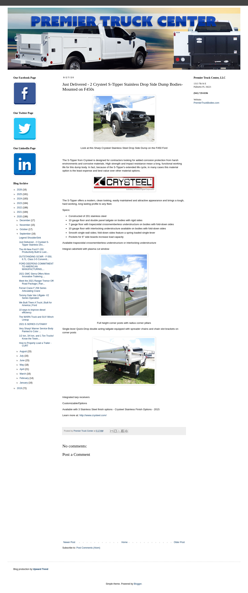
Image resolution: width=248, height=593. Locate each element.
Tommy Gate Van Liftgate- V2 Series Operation (34, 296)
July (22, 356)
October (24, 229)
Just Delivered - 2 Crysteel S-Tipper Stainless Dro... (34, 243)
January (24, 382)
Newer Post (69, 542)
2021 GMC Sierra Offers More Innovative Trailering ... (34, 275)
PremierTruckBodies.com (206, 103)
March (23, 373)
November (25, 225)
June (22, 360)
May (22, 364)
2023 (20, 203)
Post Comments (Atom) (88, 547)
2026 (20, 189)
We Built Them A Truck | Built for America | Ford (35, 304)
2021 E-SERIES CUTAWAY (33, 324)
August (23, 351)
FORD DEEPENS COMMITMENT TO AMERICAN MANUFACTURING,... (36, 266)
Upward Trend (40, 569)
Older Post (179, 542)
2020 (20, 216)
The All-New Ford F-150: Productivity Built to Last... (33, 250)
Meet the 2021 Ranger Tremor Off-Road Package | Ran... (36, 282)
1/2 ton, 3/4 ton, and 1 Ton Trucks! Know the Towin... (36, 337)
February (24, 378)
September (25, 233)
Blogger (138, 584)
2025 (20, 194)
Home (125, 542)
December (25, 220)
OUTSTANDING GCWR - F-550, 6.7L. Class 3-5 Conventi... (35, 258)
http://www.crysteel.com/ (92, 415)
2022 (20, 207)
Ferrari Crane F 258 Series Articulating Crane (32, 289)
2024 (20, 198)
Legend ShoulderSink (30, 237)
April (22, 369)
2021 (20, 212)
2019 (20, 388)
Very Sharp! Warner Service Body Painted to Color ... (36, 330)
